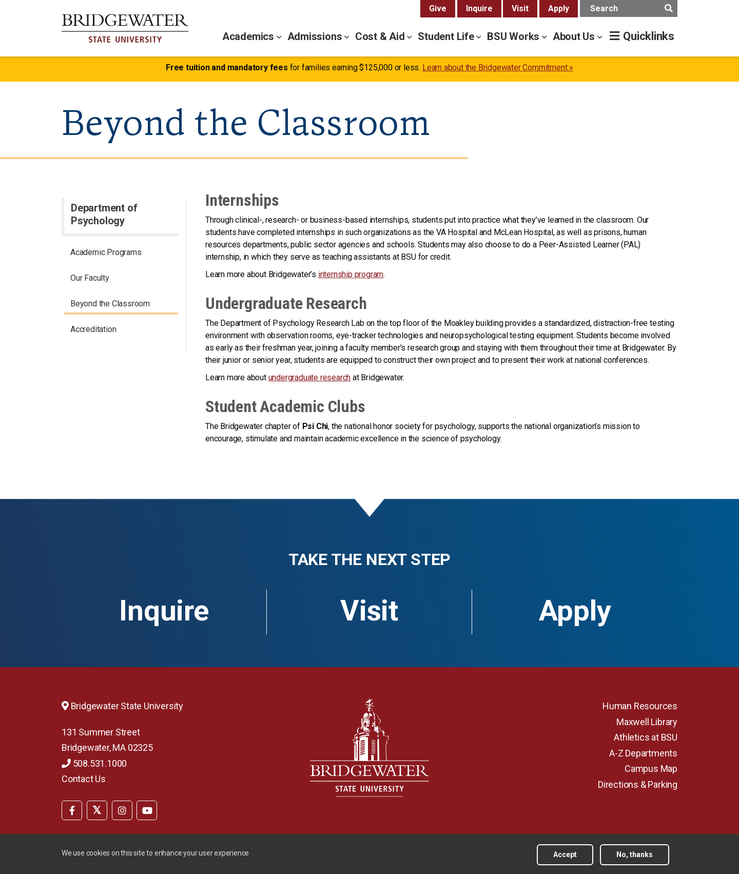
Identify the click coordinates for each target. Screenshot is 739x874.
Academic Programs (106, 252)
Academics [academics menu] (249, 36)
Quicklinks (648, 36)
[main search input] (628, 8)
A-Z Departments (643, 753)
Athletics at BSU (645, 737)
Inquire (479, 8)
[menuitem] (121, 254)
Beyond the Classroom (110, 303)
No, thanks (634, 854)
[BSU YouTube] (147, 810)
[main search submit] (668, 8)
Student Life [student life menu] (447, 36)
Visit (520, 8)
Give (437, 8)
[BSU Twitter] (97, 810)
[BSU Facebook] (72, 810)
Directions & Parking (637, 784)
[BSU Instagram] (122, 810)
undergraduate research (309, 377)
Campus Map (651, 768)
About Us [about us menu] (575, 36)
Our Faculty (89, 278)
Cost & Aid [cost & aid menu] (381, 36)
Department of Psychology (104, 214)
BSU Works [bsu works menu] (514, 36)
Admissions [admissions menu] (316, 36)
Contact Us (84, 778)
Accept (565, 854)
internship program (350, 274)
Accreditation (93, 329)
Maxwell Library (646, 721)
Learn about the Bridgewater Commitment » (497, 67)
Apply (558, 8)
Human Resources (639, 706)
